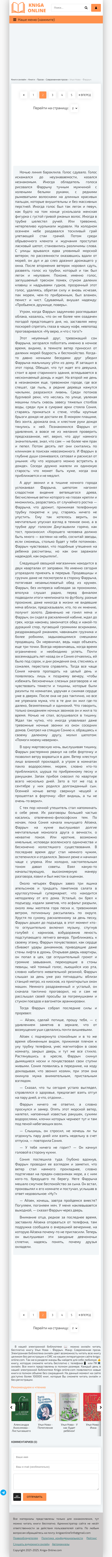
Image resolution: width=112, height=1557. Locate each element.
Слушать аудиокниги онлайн (31, 1544)
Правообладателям (25, 1538)
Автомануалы (60, 1544)
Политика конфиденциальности (62, 1538)
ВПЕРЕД (85, 95)
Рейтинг (91, 1538)
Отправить (34, 1496)
